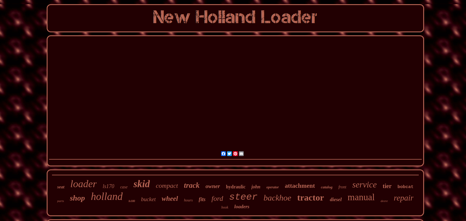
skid (141, 184)
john (255, 186)
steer (243, 197)
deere (384, 201)
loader (83, 183)
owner (213, 186)
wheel (170, 198)
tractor (310, 197)
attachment (300, 185)
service (364, 184)
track (192, 185)
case (123, 187)
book (224, 207)
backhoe (277, 197)
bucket (148, 199)
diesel (336, 199)
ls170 (108, 186)
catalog (327, 187)
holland (107, 196)
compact (167, 185)
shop (77, 198)
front (343, 187)
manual (361, 197)
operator (272, 187)
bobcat (406, 187)
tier (387, 186)
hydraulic (235, 186)
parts (60, 201)
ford (217, 198)
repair (404, 197)
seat (60, 187)
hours (188, 200)
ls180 (132, 201)
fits (202, 199)
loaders (241, 206)
